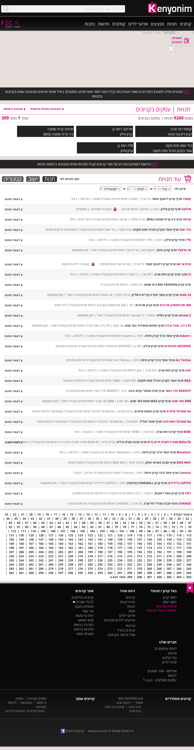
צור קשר (88, 611)
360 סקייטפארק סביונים (175, 305)
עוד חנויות (169, 179)
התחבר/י (16, 25)
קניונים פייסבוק (72, 731)
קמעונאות (26, 702)
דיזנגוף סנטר (123, 702)
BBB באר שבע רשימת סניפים (96, 401)
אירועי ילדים (138, 24)
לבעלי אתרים (83, 602)
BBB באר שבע (181, 401)
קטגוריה (13, 179)
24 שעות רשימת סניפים (97, 295)
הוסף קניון (170, 597)
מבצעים (157, 24)
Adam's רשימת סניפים (119, 336)
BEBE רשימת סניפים (127, 432)
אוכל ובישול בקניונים (121, 634)
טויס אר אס (184, 264)
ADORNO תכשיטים (177, 346)
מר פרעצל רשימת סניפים (123, 250)
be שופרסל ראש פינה (177, 421)
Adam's (185, 336)
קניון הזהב (134, 707)
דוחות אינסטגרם (166, 648)
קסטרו (187, 128)
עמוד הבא (118, 577)
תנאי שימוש (86, 620)
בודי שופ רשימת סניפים (101, 229)
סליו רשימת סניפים (140, 240)
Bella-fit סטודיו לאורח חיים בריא (169, 442)
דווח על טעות (85, 615)
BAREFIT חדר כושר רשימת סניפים (97, 391)
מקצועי (169, 32)
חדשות (103, 24)
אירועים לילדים (125, 620)
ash (188, 370)
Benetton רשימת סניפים (115, 452)
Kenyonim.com (98, 731)
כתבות (89, 24)
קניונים (185, 24)
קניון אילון (135, 711)
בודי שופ (186, 145)
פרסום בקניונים (166, 606)
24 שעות (185, 295)
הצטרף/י (8, 25)
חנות (49, 179)
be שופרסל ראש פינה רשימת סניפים (101, 421)
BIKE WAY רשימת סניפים (110, 462)
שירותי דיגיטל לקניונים (161, 610)
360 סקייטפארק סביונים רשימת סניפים (102, 305)
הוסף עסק (170, 602)
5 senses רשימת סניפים (128, 315)
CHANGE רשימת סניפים (113, 503)
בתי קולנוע (169, 657)
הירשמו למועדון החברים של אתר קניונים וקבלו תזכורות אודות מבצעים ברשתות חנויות (97, 164)
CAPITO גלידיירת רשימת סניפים (96, 483)
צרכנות (130, 625)
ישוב (33, 179)
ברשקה (186, 274)
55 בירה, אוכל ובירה (178, 325)
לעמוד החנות (14, 199)
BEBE (187, 432)
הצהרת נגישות (84, 624)
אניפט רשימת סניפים (114, 219)
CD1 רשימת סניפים (129, 493)
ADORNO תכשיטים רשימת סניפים (109, 346)
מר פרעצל (184, 250)
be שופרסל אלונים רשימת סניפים (94, 411)
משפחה (184, 32)
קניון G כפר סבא (114, 707)
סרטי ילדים (169, 662)
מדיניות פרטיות (84, 629)
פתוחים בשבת (84, 606)
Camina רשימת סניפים (118, 473)
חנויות (172, 24)
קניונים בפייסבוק (83, 597)
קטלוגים (118, 24)
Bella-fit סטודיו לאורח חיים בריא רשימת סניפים (70, 442)
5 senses (184, 315)
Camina (185, 473)
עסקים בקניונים (36, 698)
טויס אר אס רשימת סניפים (115, 264)
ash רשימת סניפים (130, 370)
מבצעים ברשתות (14, 109)
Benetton (184, 452)
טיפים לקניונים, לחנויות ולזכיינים (25, 711)
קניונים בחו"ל (126, 630)
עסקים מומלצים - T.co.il (160, 680)
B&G (187, 380)
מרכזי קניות (127, 602)
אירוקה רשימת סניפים (135, 209)
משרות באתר (85, 633)
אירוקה (127, 128)
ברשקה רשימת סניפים (124, 274)
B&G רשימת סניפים (108, 380)
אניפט (69, 128)
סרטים (172, 653)
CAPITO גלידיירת (179, 483)
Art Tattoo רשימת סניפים (113, 360)
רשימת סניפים (119, 284)
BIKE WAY (184, 462)
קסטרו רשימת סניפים (124, 199)
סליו (130, 145)
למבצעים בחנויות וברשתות (47, 109)
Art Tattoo (183, 360)
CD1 (188, 493)
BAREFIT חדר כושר (178, 391)
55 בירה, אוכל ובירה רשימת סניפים (89, 325)
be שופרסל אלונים (179, 411)
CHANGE (184, 503)
